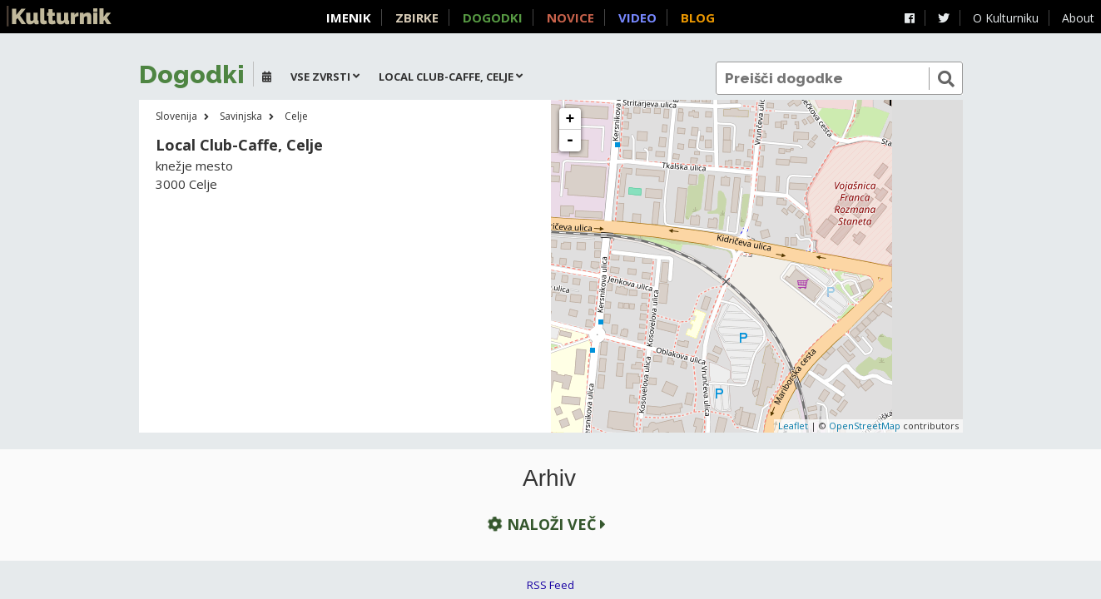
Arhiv (549, 478)
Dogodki (493, 17)
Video (637, 17)
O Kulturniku (1006, 18)
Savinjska (241, 116)
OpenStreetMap (864, 425)
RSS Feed (550, 584)
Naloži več (545, 523)
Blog (698, 17)
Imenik (348, 17)
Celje (296, 116)
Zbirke (417, 17)
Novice (570, 17)
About (1078, 18)
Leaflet (793, 425)
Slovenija (176, 116)
